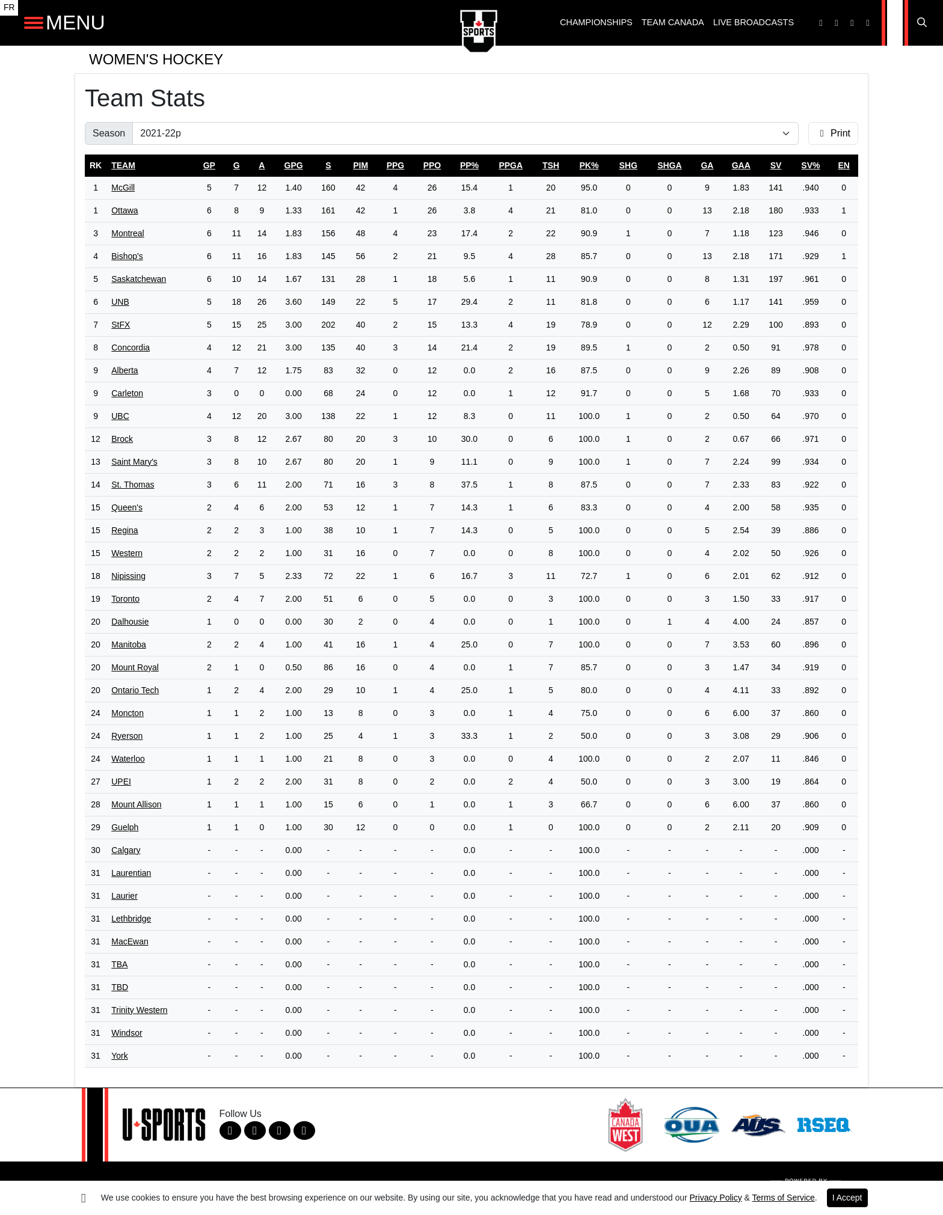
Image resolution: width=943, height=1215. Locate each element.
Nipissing (128, 576)
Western (127, 553)
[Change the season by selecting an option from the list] (465, 133)
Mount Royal (135, 667)
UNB (120, 302)
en (843, 165)
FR (9, 7)
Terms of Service (783, 1197)
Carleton (127, 393)
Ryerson (127, 736)
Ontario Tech (135, 690)
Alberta (124, 370)
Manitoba (128, 644)
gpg (293, 165)
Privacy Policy (716, 1197)
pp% (469, 165)
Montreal (127, 233)
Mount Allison (136, 804)
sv (776, 165)
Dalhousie (130, 621)
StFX (120, 324)
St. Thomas (132, 484)
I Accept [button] (847, 1197)
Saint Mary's (134, 462)
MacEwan (129, 941)
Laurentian (131, 873)
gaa (741, 165)
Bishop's (127, 256)
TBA (119, 964)
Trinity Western (139, 1010)
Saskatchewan (138, 279)
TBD (119, 987)
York (119, 1055)
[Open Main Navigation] (34, 23)
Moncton (127, 713)
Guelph (124, 827)
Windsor (126, 1033)
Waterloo (128, 759)
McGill (123, 187)
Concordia (130, 347)
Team (123, 165)
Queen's (127, 507)
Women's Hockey (156, 59)
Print (833, 133)
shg (628, 165)
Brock (122, 439)
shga (669, 165)
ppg (396, 165)
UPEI (121, 781)
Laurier (124, 896)
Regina (124, 530)
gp (209, 165)
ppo (432, 165)
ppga (511, 165)
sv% (810, 165)
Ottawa (124, 210)
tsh (550, 165)
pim (360, 165)
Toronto (125, 599)
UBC (120, 416)
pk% (589, 165)
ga (707, 165)
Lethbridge (131, 918)
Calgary (125, 850)
